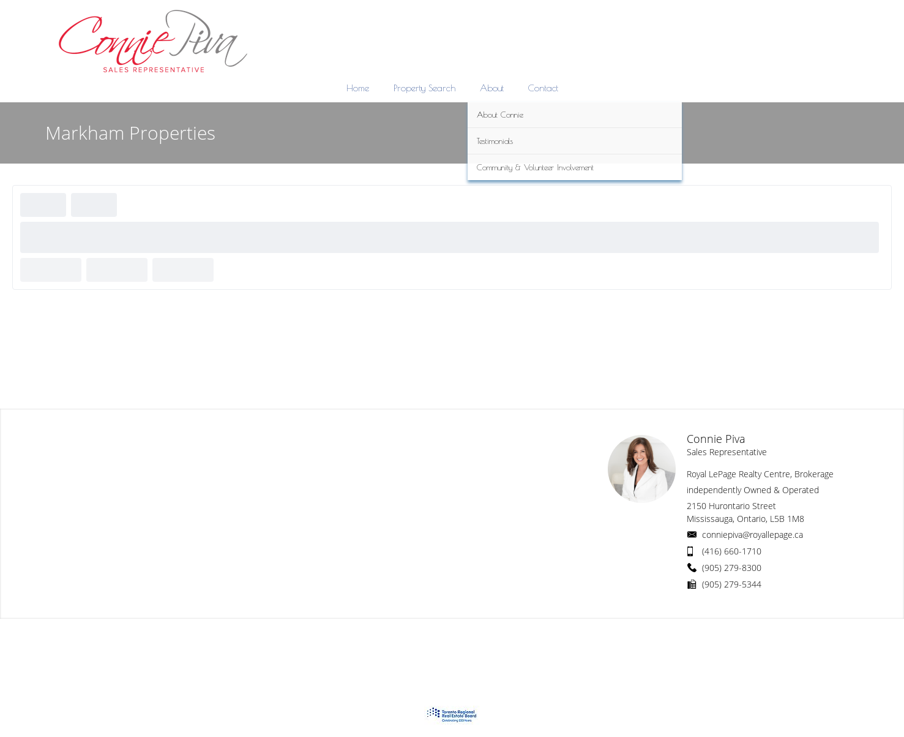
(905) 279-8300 (731, 567)
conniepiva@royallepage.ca (752, 534)
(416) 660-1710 (731, 551)
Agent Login (827, 642)
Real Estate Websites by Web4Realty (725, 642)
